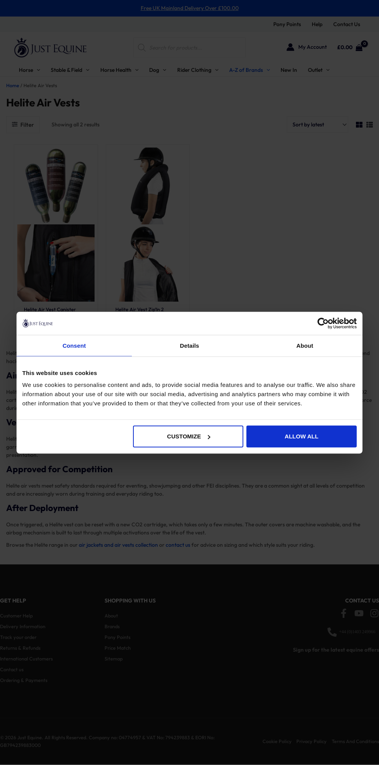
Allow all (302, 436)
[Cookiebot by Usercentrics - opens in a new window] (323, 323)
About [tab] (304, 345)
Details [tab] (189, 345)
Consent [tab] (74, 345)
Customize (188, 436)
